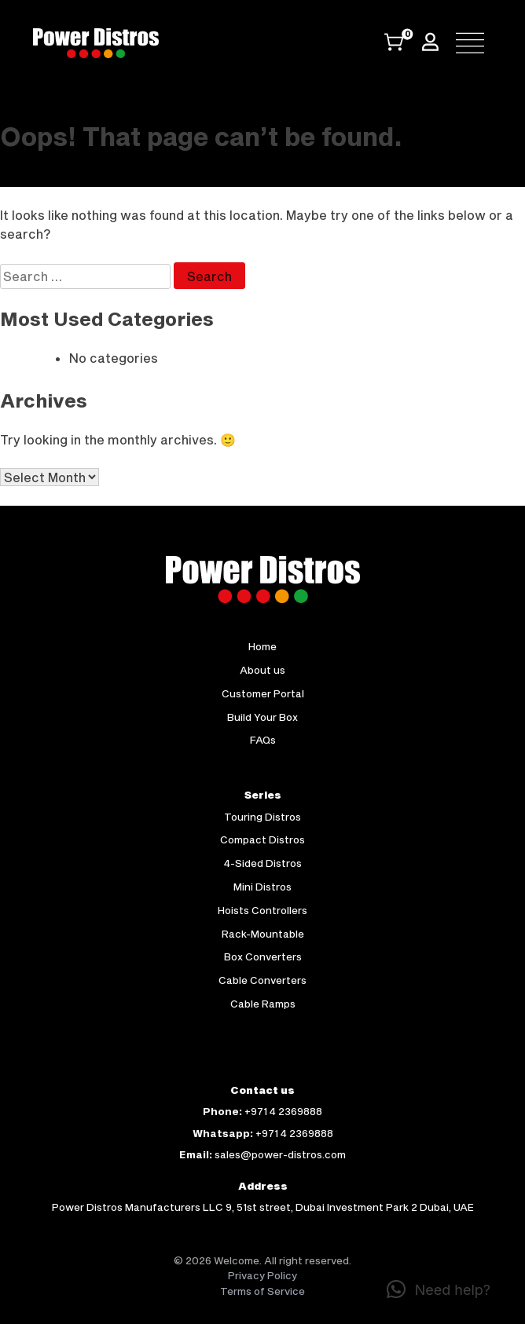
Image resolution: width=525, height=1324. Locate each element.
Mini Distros (262, 886)
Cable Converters (262, 980)
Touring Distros (262, 816)
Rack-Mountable (263, 933)
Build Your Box (262, 717)
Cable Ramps (263, 1003)
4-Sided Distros (263, 863)
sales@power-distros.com (280, 1154)
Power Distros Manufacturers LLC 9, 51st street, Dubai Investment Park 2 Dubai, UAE (263, 1207)
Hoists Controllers (262, 910)
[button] (438, 1289)
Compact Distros (262, 839)
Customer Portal (263, 693)
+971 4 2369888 (283, 1111)
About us (262, 670)
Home (262, 646)
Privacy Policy (262, 1275)
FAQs (263, 739)
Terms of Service (262, 1291)
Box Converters (263, 956)
